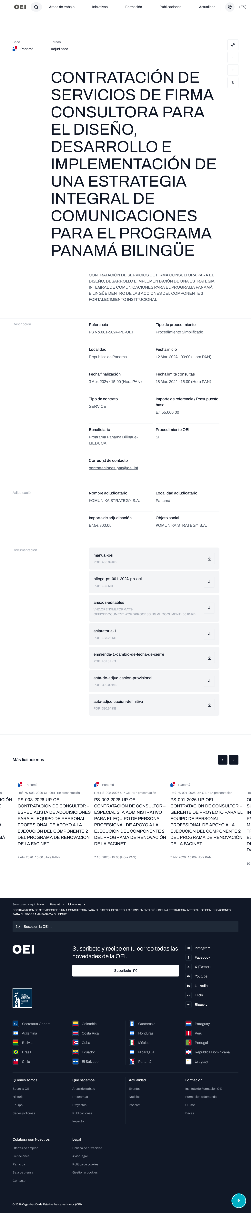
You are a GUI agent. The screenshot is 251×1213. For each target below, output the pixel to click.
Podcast (134, 1105)
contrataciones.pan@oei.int (113, 468)
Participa (19, 1164)
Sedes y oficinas (24, 1113)
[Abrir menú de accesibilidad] (238, 1200)
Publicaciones (170, 7)
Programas (80, 1096)
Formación (133, 7)
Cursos (190, 1105)
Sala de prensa (23, 1172)
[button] (222, 760)
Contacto (19, 1180)
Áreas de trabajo (62, 7)
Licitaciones (74, 904)
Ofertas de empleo (25, 1148)
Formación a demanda (201, 1096)
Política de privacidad (87, 1148)
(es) (242, 7)
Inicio (40, 904)
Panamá (55, 904)
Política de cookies (85, 1164)
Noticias (134, 1096)
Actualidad (207, 7)
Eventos (134, 1088)
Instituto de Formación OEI (204, 1088)
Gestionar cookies (85, 1172)
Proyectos (79, 1105)
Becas (189, 1113)
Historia (18, 1096)
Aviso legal (80, 1156)
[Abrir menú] (7, 7)
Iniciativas (100, 7)
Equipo (18, 1105)
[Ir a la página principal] (20, 7)
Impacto (78, 1121)
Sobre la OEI (21, 1088)
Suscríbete (125, 970)
